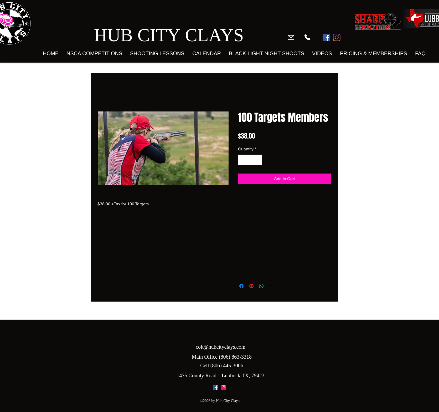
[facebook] (215, 387)
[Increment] (257, 160)
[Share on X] (271, 286)
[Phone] (307, 37)
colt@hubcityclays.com (220, 347)
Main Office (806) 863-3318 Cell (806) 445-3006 (222, 361)
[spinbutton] (250, 160)
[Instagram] (336, 37)
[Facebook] (326, 37)
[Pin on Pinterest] (251, 286)
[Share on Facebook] (241, 286)
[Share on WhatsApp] (261, 286)
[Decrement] (242, 160)
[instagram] (223, 387)
